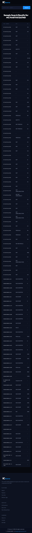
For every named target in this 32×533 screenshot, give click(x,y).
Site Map (3, 522)
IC (6, 2)
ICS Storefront (5, 505)
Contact (3, 520)
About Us (4, 517)
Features (3, 492)
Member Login (5, 497)
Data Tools (4, 507)
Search (3, 490)
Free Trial (3, 495)
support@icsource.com (21, 531)
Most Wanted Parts (6, 510)
